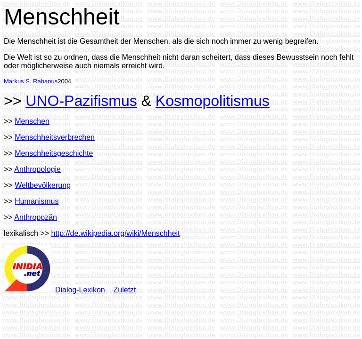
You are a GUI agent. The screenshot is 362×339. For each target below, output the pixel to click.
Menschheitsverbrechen (55, 137)
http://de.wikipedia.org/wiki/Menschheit (115, 233)
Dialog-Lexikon (80, 290)
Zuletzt (125, 290)
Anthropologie (37, 169)
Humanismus (36, 201)
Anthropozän (35, 217)
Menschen (32, 121)
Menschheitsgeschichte (54, 153)
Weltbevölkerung (43, 185)
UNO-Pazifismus (81, 100)
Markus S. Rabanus (31, 81)
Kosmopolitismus (213, 100)
